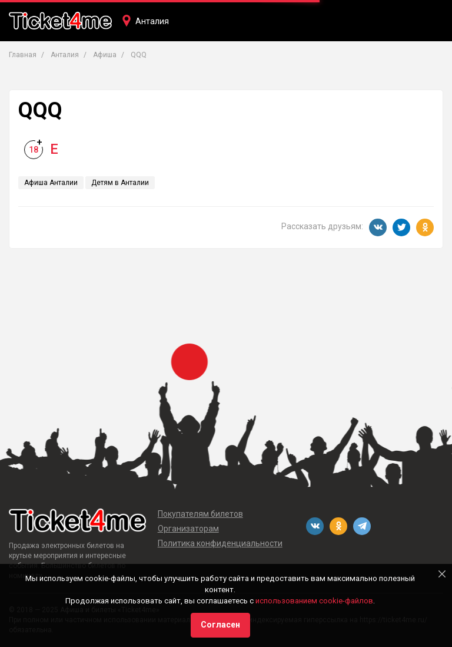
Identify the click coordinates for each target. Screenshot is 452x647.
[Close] (442, 573)
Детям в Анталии (120, 183)
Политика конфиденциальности (220, 543)
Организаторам (188, 528)
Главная (22, 55)
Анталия (152, 21)
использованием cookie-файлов (314, 600)
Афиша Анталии (51, 183)
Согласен (220, 624)
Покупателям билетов (200, 514)
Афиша (105, 55)
